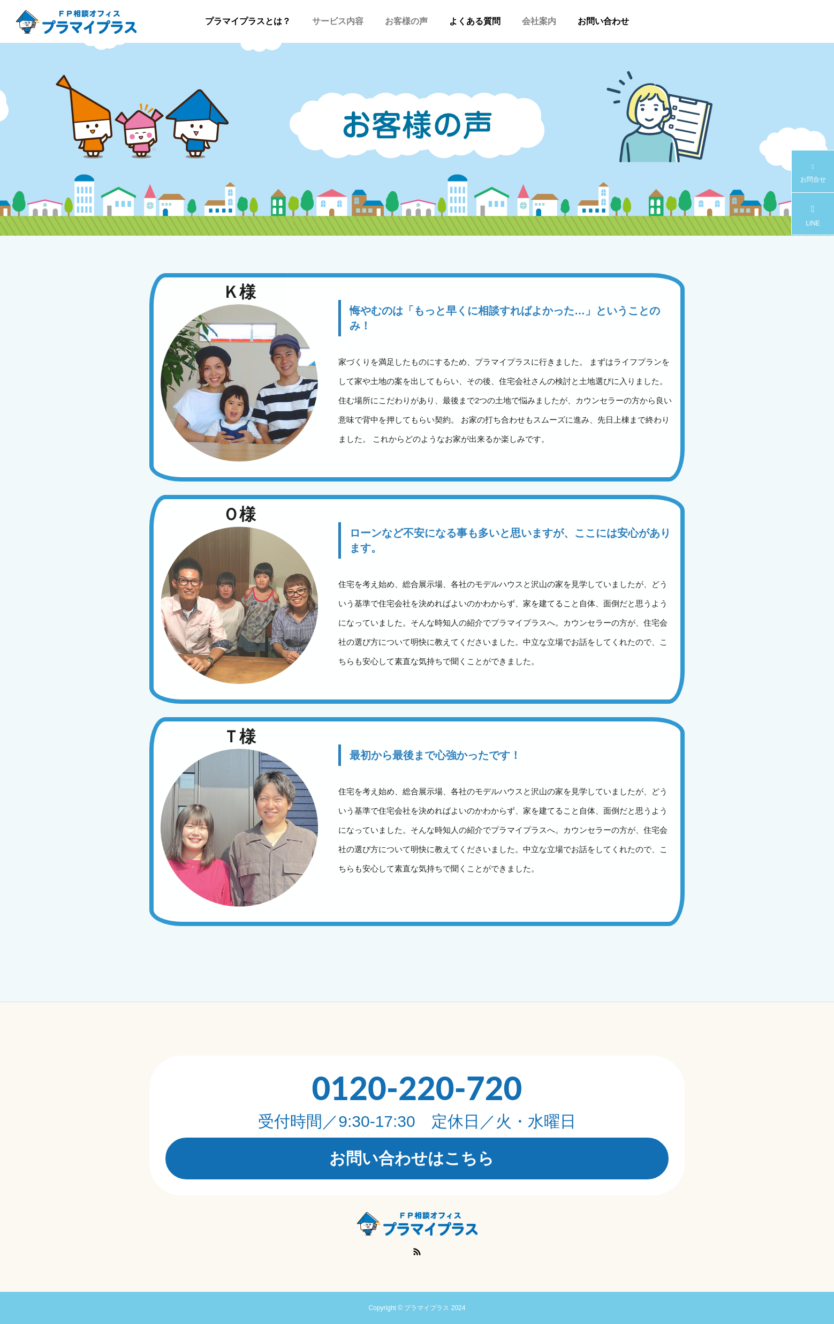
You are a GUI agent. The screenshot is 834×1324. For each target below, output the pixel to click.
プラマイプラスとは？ (248, 21)
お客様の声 (406, 21)
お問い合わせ (603, 21)
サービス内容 (337, 21)
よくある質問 (475, 21)
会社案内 (539, 21)
